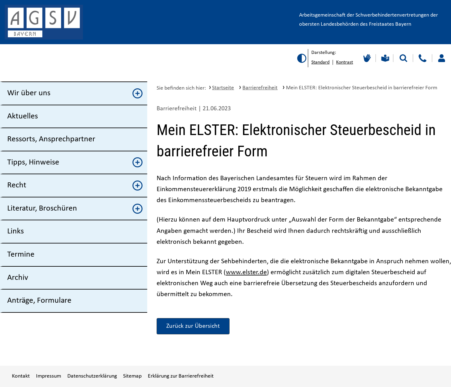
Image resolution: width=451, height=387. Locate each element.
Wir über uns (75, 93)
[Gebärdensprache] (366, 58)
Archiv (17, 278)
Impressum (48, 376)
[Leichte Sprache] (384, 58)
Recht (75, 185)
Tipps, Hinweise (75, 162)
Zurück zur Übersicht (193, 326)
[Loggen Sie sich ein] (441, 58)
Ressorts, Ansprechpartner (51, 139)
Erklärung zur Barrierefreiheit (181, 376)
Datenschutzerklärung (92, 376)
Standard (320, 62)
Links (15, 231)
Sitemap (132, 376)
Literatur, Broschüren (75, 209)
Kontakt (21, 376)
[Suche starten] (403, 58)
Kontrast (344, 62)
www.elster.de (246, 272)
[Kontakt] (422, 58)
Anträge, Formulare (39, 301)
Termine (20, 255)
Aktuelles (22, 116)
